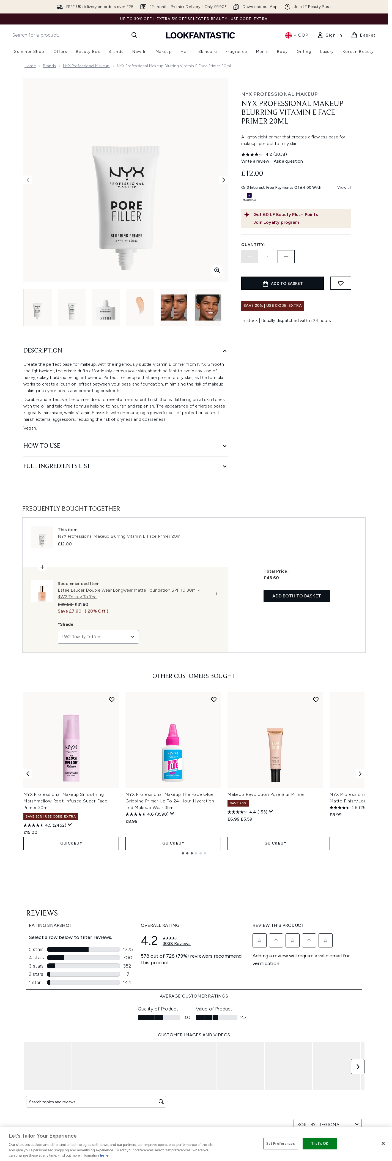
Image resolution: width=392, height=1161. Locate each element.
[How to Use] (125, 446)
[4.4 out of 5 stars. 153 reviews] (247, 812)
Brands (49, 66)
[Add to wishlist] (340, 283)
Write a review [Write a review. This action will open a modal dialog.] (255, 161)
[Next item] (360, 773)
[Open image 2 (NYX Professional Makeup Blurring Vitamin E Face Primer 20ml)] (72, 307)
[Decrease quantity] (249, 256)
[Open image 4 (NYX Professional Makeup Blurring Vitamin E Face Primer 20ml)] (140, 307)
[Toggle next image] (223, 180)
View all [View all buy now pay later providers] (344, 187)
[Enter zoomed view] (217, 270)
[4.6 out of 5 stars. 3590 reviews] (147, 814)
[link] (330, 35)
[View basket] (363, 35)
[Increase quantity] (286, 256)
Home (30, 66)
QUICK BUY (71, 843)
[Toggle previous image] (27, 180)
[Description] (125, 351)
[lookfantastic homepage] (200, 35)
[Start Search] (134, 35)
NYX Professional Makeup (86, 66)
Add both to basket (296, 596)
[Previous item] (27, 773)
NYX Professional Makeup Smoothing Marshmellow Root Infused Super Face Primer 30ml (65, 801)
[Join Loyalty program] (301, 222)
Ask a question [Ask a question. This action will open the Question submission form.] (288, 161)
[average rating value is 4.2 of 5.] (257, 154)
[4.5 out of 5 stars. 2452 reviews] (44, 825)
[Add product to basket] (282, 283)
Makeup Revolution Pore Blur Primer (266, 794)
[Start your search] (75, 35)
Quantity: (253, 244)
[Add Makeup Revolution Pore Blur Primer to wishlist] (315, 699)
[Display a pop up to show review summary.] (70, 825)
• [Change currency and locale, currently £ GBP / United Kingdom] (296, 35)
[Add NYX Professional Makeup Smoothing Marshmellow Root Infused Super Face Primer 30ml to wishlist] (111, 699)
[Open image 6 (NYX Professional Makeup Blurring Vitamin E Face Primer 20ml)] (208, 307)
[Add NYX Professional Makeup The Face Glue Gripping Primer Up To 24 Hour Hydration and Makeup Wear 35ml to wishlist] (213, 699)
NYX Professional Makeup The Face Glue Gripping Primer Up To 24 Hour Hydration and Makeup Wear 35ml (169, 801)
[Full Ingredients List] (125, 467)
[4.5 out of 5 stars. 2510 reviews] (351, 807)
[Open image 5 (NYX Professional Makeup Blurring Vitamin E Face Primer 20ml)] (174, 307)
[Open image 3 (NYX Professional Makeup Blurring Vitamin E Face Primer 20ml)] (106, 307)
